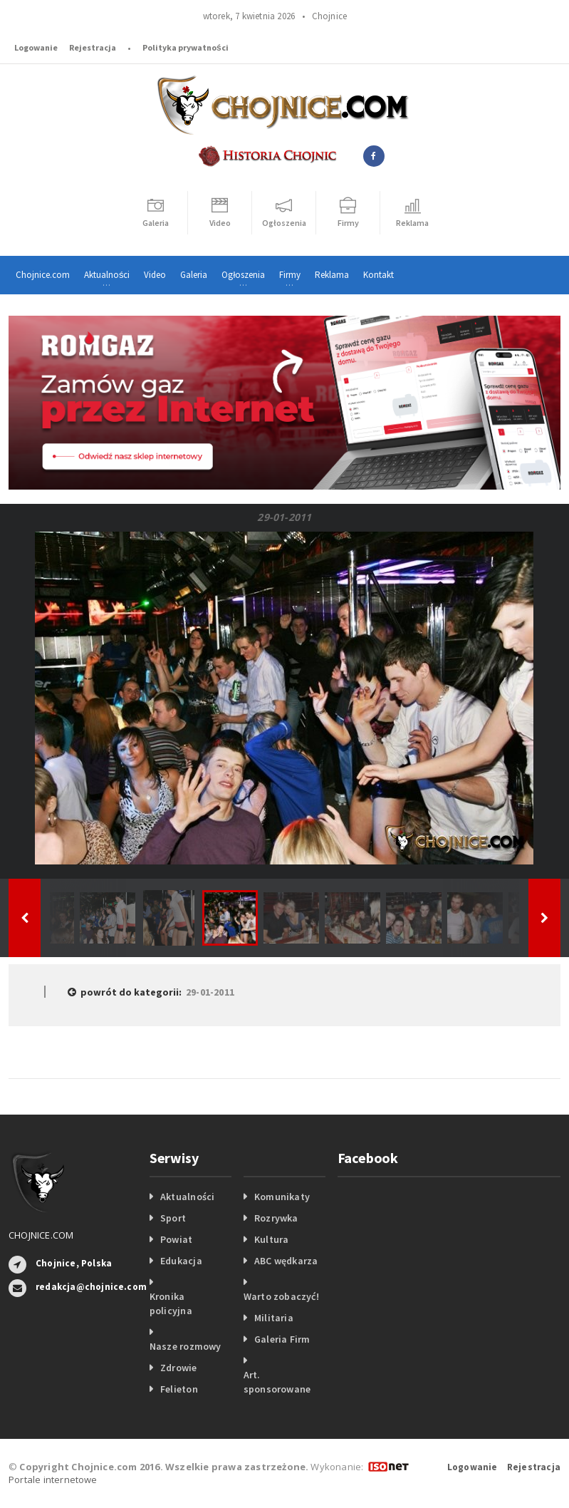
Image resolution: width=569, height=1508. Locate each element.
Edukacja (181, 1260)
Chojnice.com (43, 275)
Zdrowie (178, 1367)
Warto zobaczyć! (281, 1296)
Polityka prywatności (185, 47)
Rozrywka (276, 1218)
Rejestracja (92, 47)
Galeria (193, 275)
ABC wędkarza (286, 1260)
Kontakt (378, 275)
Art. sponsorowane (277, 1381)
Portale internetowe (53, 1479)
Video (155, 275)
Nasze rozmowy (185, 1346)
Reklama (332, 275)
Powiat (176, 1239)
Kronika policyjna (171, 1303)
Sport (173, 1218)
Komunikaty (282, 1196)
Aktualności (187, 1196)
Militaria (273, 1317)
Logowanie (36, 47)
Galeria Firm (282, 1339)
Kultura (271, 1239)
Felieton (179, 1389)
